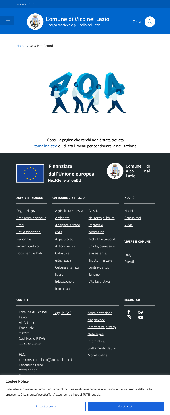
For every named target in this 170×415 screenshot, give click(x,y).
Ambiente (62, 217)
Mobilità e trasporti (102, 239)
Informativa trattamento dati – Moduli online (102, 348)
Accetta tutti (126, 406)
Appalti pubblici (66, 239)
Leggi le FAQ (62, 312)
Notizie (129, 210)
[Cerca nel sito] (150, 21)
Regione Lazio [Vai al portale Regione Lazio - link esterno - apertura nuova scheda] (25, 4)
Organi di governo (29, 210)
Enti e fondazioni (28, 232)
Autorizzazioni (65, 246)
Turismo (94, 274)
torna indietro (45, 146)
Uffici (20, 224)
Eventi (129, 261)
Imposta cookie (46, 406)
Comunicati (132, 217)
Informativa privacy (102, 327)
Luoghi (129, 254)
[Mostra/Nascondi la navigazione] (8, 20)
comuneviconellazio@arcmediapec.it (45, 359)
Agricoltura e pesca (69, 210)
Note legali (96, 334)
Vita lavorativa (99, 281)
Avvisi (128, 224)
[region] (85, 395)
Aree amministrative (31, 217)
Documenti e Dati (29, 253)
